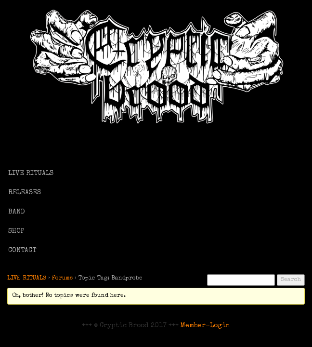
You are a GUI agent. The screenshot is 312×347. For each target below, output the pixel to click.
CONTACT (22, 250)
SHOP (16, 231)
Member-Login (205, 325)
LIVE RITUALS (30, 173)
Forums (62, 278)
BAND (16, 212)
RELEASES (24, 192)
